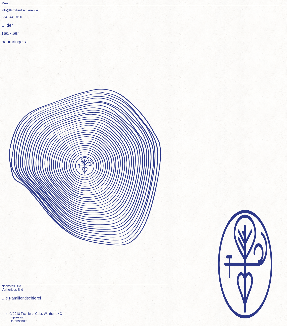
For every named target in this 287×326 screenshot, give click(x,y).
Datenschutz (18, 321)
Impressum (17, 317)
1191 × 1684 (10, 33)
